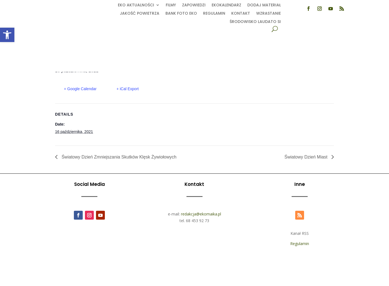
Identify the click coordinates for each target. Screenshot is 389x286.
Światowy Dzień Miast (306, 157)
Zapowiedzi (194, 5)
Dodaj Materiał (264, 5)
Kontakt (240, 13)
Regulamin (214, 13)
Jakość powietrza (139, 13)
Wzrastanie (268, 13)
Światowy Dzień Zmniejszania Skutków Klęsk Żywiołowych (118, 157)
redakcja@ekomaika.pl (201, 214)
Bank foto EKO (181, 13)
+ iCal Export (127, 89)
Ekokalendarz (226, 5)
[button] (7, 35)
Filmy (171, 5)
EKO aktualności (136, 5)
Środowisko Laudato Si (255, 22)
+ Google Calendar (80, 89)
